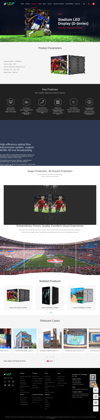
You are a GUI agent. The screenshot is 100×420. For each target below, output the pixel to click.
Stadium (22, 390)
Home (22, 3)
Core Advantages (36, 397)
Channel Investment (58, 3)
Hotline (34, 402)
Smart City (22, 380)
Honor (46, 400)
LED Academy (60, 385)
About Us (77, 3)
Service (49, 3)
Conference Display (37, 383)
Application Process (37, 400)
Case (39, 3)
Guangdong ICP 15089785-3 (45, 417)
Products (34, 3)
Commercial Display (25, 39)
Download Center (24, 402)
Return (51, 361)
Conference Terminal (25, 392)
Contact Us (47, 404)
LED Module (35, 387)
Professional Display (37, 378)
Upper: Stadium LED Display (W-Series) (15, 361)
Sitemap (47, 406)
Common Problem (24, 404)
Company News (61, 376)
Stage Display (35, 376)
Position (8, 39)
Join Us (46, 402)
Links (46, 409)
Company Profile (49, 397)
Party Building (69, 3)
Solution (28, 3)
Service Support (24, 397)
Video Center (23, 400)
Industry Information (62, 383)
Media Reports (60, 378)
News (44, 3)
